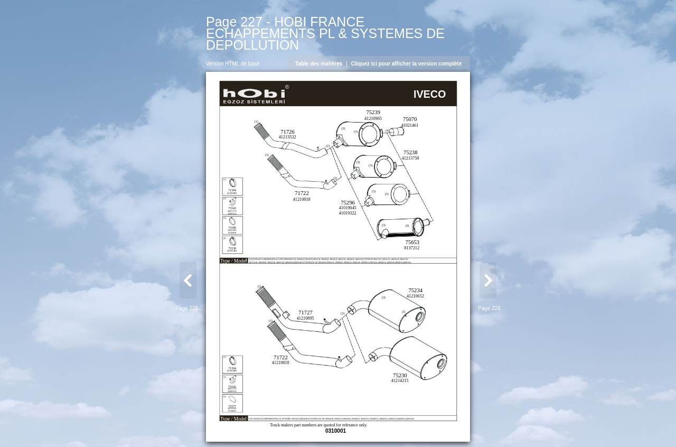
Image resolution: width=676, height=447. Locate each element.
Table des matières (318, 64)
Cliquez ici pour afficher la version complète (406, 64)
